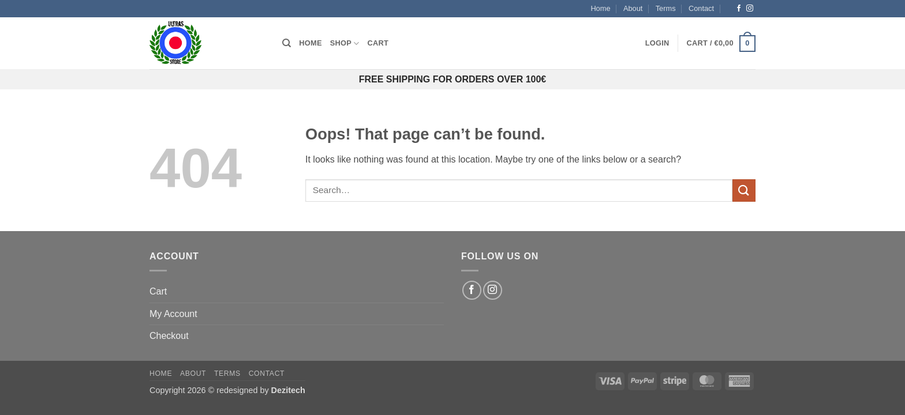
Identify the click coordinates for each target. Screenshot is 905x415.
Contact (701, 8)
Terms (666, 8)
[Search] (286, 43)
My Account (173, 314)
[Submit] (744, 190)
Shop (345, 43)
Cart (378, 43)
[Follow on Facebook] (738, 9)
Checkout (169, 336)
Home (600, 8)
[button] (657, 43)
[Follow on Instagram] (749, 9)
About (632, 8)
